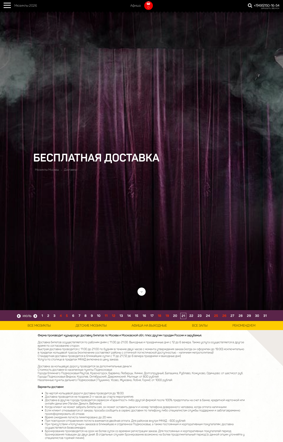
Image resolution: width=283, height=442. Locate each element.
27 (232, 316)
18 (159, 316)
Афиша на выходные (149, 326)
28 (241, 316)
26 (224, 316)
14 (129, 316)
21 (183, 316)
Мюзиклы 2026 (25, 6)
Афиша (135, 6)
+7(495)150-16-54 (266, 6)
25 (216, 316)
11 (106, 316)
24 (208, 316)
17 (152, 316)
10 (98, 316)
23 (200, 316)
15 (136, 316)
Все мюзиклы (39, 326)
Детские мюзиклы (91, 326)
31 (265, 316)
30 (257, 316)
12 (113, 316)
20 (175, 316)
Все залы (200, 326)
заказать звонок (270, 8)
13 (121, 316)
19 (167, 316)
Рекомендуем (243, 326)
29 (249, 316)
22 (191, 316)
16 (144, 316)
